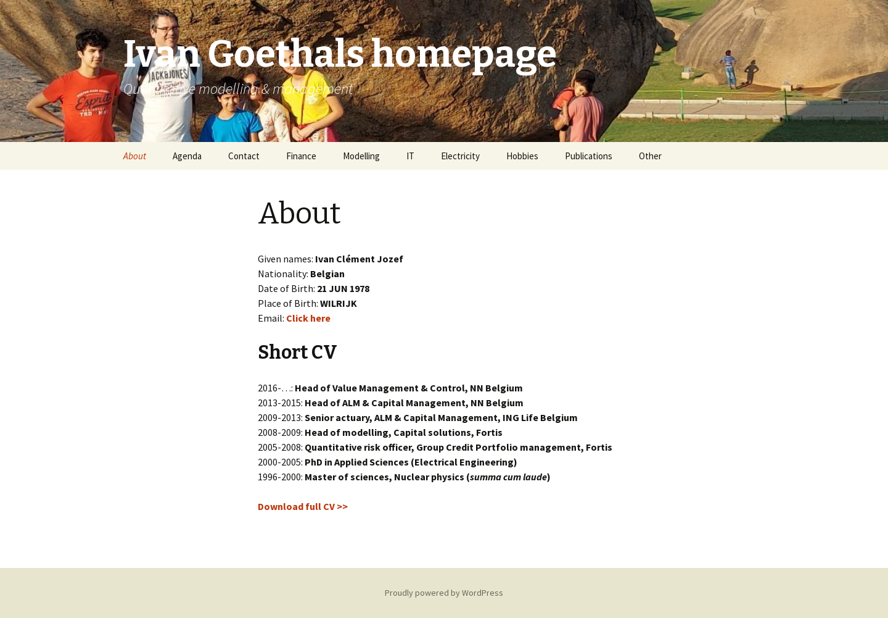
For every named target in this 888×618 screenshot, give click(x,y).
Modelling (361, 156)
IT (410, 156)
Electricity (460, 156)
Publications (588, 156)
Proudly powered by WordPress (444, 592)
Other (650, 156)
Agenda (187, 156)
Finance (301, 156)
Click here (308, 318)
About (134, 156)
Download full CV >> (303, 506)
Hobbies (522, 156)
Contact (244, 156)
